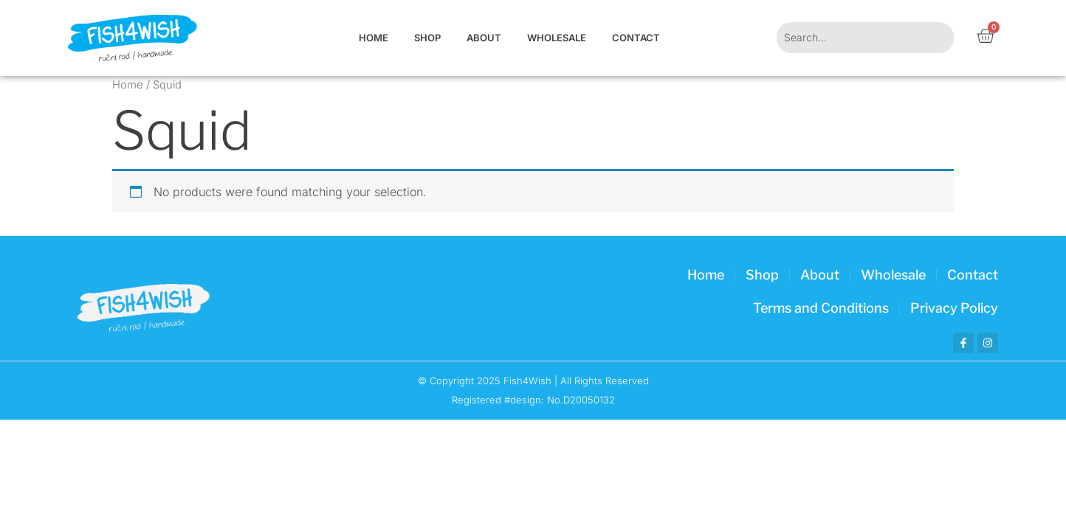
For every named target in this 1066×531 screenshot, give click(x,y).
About (484, 38)
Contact (636, 38)
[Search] (934, 37)
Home (373, 38)
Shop (427, 38)
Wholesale (556, 38)
